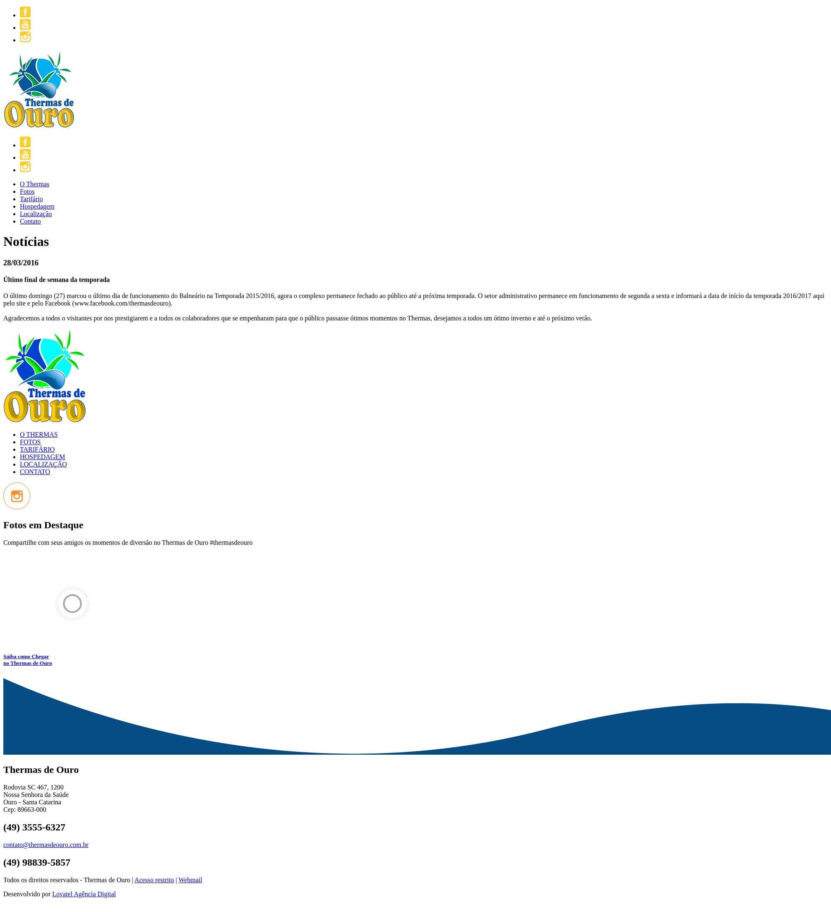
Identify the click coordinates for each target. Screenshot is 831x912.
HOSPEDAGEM (42, 456)
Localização (36, 213)
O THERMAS (39, 434)
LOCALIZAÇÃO (43, 464)
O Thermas (34, 184)
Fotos (27, 191)
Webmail (190, 879)
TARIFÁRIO (37, 449)
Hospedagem (37, 206)
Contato (30, 221)
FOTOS (30, 441)
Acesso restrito (154, 879)
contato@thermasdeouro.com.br (46, 844)
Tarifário (31, 198)
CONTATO (35, 471)
